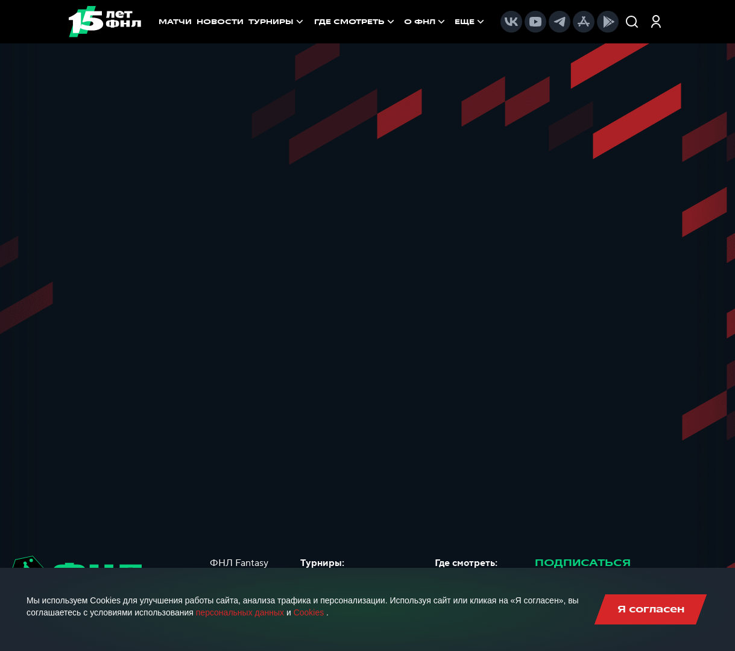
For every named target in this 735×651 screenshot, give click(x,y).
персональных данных (240, 612)
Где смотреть (355, 22)
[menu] (400, 22)
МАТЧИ (175, 22)
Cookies (309, 612)
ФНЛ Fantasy (239, 563)
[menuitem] (355, 22)
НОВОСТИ (220, 22)
